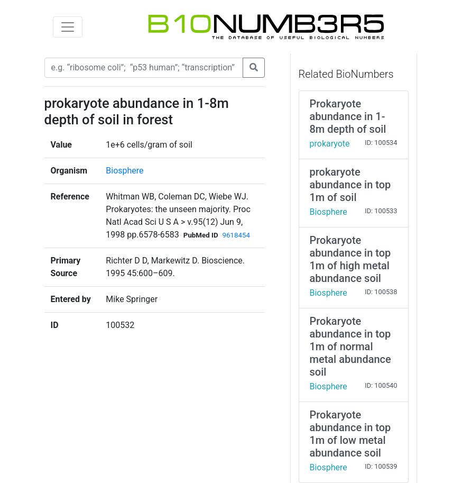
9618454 (236, 235)
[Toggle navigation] (67, 27)
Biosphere (124, 171)
